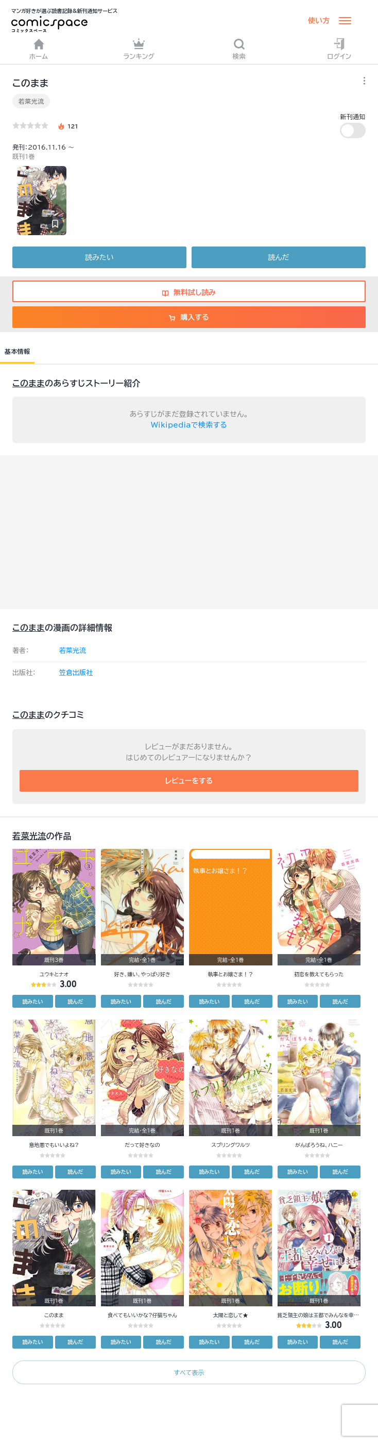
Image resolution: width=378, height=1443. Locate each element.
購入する (189, 317)
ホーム (38, 48)
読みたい (99, 257)
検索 (239, 48)
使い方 (319, 20)
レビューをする (189, 780)
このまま (28, 383)
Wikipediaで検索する (189, 425)
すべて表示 (189, 1372)
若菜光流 (31, 101)
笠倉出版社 (76, 672)
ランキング (138, 48)
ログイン (340, 48)
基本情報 (17, 351)
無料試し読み (189, 292)
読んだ (278, 257)
